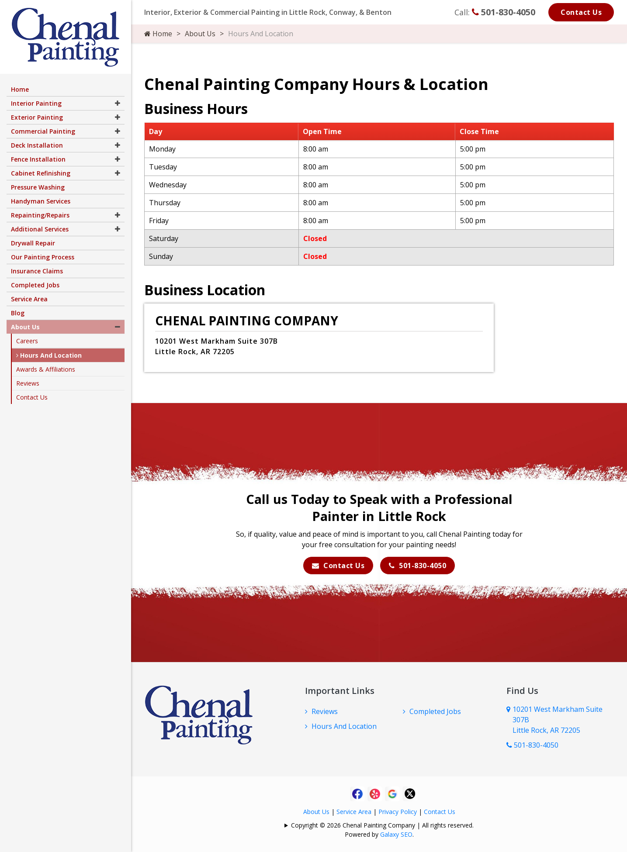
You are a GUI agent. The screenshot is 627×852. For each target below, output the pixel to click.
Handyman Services (40, 201)
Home (158, 33)
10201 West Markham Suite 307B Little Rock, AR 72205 (558, 719)
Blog (17, 313)
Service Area (353, 811)
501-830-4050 (503, 12)
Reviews (325, 711)
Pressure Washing (38, 187)
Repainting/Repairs (40, 215)
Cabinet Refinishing (40, 173)
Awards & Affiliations (45, 369)
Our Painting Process (42, 257)
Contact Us (581, 12)
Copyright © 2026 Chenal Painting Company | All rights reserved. (382, 825)
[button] (118, 103)
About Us (200, 33)
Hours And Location (344, 726)
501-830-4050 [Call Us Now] (532, 745)
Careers (27, 341)
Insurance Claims (37, 271)
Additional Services (40, 229)
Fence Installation (38, 159)
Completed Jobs (435, 711)
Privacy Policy (397, 811)
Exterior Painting (37, 117)
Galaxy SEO (396, 834)
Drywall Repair (33, 243)
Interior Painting (36, 103)
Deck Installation (37, 145)
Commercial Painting (43, 131)
